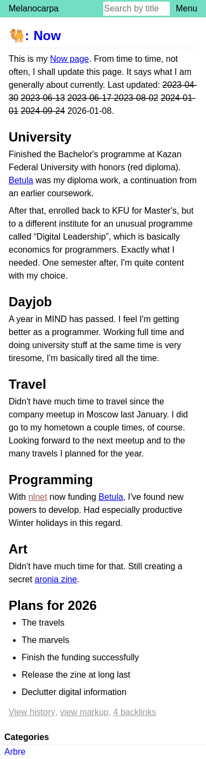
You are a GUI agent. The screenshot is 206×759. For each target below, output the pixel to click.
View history (32, 712)
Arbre (14, 751)
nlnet (37, 496)
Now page (69, 58)
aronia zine (56, 579)
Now (47, 35)
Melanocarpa (34, 8)
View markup (84, 712)
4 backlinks (135, 712)
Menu (186, 8)
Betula (21, 180)
